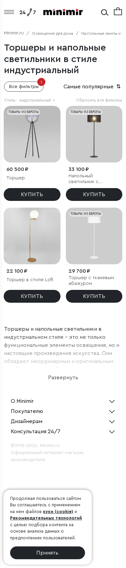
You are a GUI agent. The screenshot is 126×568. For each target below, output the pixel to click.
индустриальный (37, 100)
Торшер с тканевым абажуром (91, 280)
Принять (47, 553)
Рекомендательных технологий (46, 518)
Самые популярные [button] (93, 86)
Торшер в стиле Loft (29, 279)
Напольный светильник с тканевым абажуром (92, 179)
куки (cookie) (58, 511)
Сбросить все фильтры (99, 100)
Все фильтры (26, 85)
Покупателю (27, 411)
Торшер (15, 178)
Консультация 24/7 (35, 431)
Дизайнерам (26, 421)
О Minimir (22, 401)
